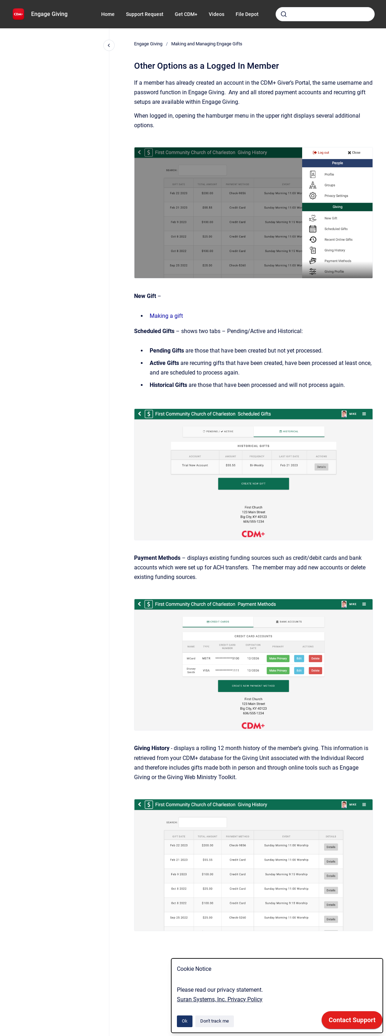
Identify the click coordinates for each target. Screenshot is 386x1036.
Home (108, 14)
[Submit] (283, 14)
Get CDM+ (186, 14)
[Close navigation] (109, 45)
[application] (352, 1022)
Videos (216, 14)
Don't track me (214, 1021)
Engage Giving (49, 14)
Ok (185, 1021)
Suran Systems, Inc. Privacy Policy (220, 999)
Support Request (144, 14)
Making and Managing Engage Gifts (206, 43)
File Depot (247, 14)
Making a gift (166, 316)
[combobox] (325, 14)
